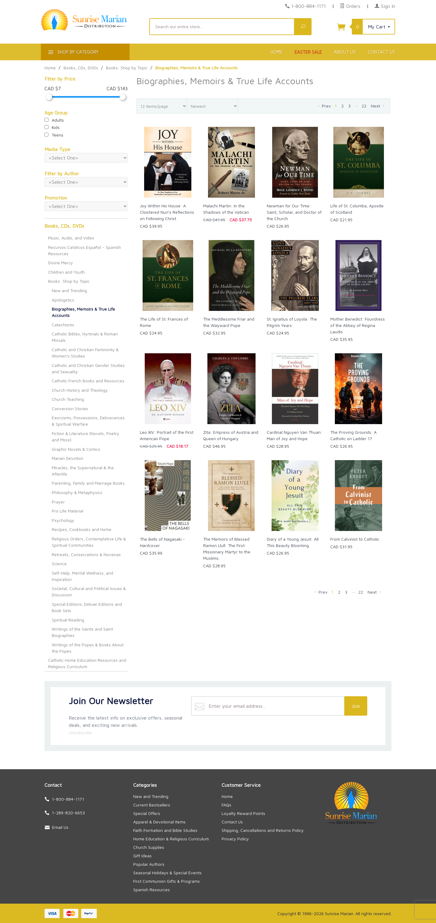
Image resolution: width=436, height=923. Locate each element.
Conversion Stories (70, 408)
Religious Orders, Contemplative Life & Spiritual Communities (89, 542)
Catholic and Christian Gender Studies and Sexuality (88, 368)
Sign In (385, 6)
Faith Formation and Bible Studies (165, 830)
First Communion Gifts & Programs (166, 881)
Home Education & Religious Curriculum (171, 838)
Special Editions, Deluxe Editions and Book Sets (87, 607)
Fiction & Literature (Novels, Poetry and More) (85, 436)
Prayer (58, 501)
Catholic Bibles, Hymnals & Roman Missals (85, 337)
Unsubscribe (80, 732)
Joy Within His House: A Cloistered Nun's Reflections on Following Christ (167, 212)
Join (356, 706)
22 (364, 105)
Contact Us (381, 51)
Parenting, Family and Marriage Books (88, 483)
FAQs (226, 804)
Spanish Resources (151, 889)
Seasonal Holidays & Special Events (167, 872)
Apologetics (63, 299)
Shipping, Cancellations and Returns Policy (263, 830)
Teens (54, 134)
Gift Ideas (142, 855)
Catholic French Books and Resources (88, 380)
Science (59, 563)
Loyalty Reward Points (243, 813)
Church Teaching (68, 399)
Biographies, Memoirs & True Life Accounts (83, 312)
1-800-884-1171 (308, 6)
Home (276, 51)
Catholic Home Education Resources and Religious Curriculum (87, 663)
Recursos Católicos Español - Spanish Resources (84, 250)
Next (378, 105)
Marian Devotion (67, 458)
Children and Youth (66, 272)
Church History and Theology (80, 390)
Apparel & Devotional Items (159, 821)
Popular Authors (148, 864)
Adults (54, 120)
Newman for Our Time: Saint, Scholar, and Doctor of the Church (294, 212)
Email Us (60, 827)
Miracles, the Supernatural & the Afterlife (83, 470)
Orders (350, 6)
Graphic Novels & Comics (76, 449)
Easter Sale (308, 51)
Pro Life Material (67, 510)
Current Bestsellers (151, 804)
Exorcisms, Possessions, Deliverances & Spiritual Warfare (88, 421)
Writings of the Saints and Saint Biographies (82, 632)
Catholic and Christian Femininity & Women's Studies (85, 352)
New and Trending (69, 290)
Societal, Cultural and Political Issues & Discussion (89, 591)
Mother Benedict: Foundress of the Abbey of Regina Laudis (357, 325)
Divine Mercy (60, 262)
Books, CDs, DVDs (64, 226)
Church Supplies (148, 847)
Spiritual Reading (68, 619)
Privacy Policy (235, 838)
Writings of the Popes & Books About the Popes (88, 648)
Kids (52, 127)
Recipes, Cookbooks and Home (81, 529)
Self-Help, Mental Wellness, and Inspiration (82, 576)
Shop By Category (73, 53)
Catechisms (63, 324)
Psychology (63, 520)
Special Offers (146, 813)
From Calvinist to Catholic (354, 539)
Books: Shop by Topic (69, 281)
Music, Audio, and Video (71, 237)
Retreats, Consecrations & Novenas (86, 554)
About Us (345, 51)
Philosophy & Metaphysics (77, 492)
